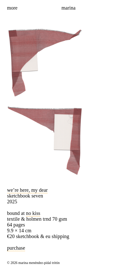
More (12, 8)
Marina (68, 8)
